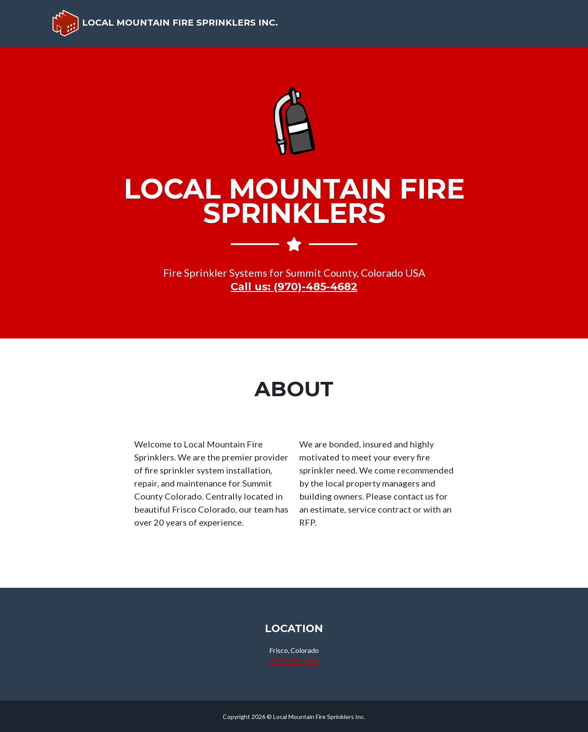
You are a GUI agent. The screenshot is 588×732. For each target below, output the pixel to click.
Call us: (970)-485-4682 (294, 286)
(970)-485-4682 (294, 660)
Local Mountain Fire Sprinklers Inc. (167, 26)
